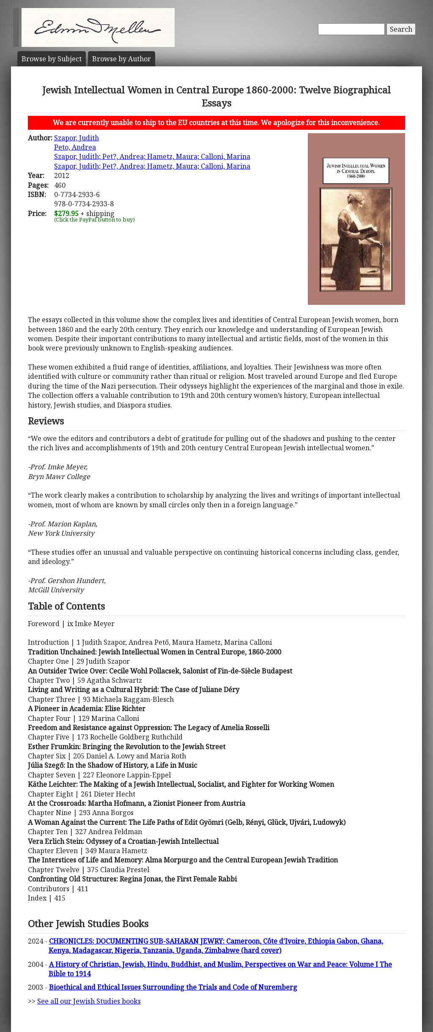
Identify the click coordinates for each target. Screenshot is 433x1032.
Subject (52, 58)
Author (121, 58)
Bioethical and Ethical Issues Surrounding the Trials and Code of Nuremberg (173, 987)
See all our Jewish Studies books (89, 1001)
